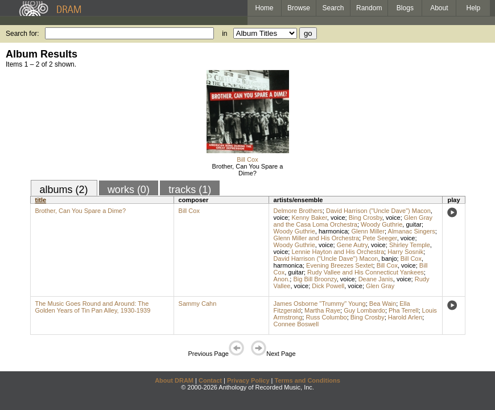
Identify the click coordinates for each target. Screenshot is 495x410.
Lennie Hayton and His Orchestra (337, 251)
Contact (210, 380)
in (224, 34)
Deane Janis (375, 279)
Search (333, 8)
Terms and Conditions (307, 380)
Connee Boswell (296, 324)
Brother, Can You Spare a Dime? (247, 170)
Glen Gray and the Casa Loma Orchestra (353, 221)
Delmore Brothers (298, 210)
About (439, 8)
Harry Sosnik (405, 251)
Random (369, 8)
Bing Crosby (365, 217)
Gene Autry (352, 244)
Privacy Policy (248, 380)
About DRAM (174, 380)
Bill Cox (247, 159)
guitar (414, 224)
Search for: (22, 34)
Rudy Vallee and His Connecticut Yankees (365, 272)
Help (474, 8)
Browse (298, 8)
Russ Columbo (326, 317)
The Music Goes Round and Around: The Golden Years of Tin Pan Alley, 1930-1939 (93, 307)
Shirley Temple (409, 244)
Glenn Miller (368, 231)
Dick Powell (328, 285)
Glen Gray (380, 285)
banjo (389, 258)
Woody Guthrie (381, 224)
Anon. (282, 279)
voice (281, 217)
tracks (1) (189, 189)
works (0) (129, 189)
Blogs (405, 8)
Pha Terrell (403, 310)
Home (264, 8)
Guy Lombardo (364, 310)
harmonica (333, 231)
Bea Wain (382, 303)
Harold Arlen (405, 317)
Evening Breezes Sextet (339, 265)
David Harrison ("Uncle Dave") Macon (378, 210)
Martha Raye (322, 310)
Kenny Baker (309, 217)
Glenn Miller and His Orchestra (316, 238)
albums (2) (64, 189)
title (41, 199)
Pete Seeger (379, 238)
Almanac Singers (411, 231)
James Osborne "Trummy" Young (320, 303)
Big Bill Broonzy (314, 279)
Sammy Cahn (198, 303)
